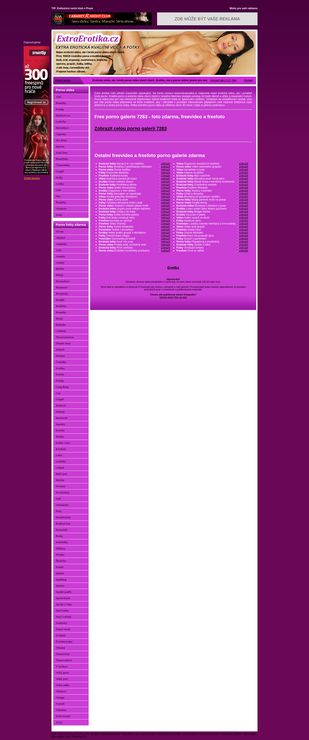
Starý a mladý (63, 616)
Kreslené (61, 449)
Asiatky (60, 262)
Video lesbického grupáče (212, 166)
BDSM (60, 268)
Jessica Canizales (212, 190)
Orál (58, 190)
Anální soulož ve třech (212, 217)
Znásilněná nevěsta (212, 184)
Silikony (60, 548)
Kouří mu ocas (134, 241)
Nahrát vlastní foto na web (173, 297)
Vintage (60, 697)
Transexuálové (64, 660)
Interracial (61, 417)
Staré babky (62, 610)
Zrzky (59, 214)
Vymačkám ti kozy (212, 169)
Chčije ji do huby (134, 211)
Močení (60, 480)
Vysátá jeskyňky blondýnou (134, 196)
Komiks (60, 430)
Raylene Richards (212, 187)
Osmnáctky (62, 504)
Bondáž (60, 299)
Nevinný (60, 486)
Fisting (60, 109)
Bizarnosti (61, 287)
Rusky (59, 536)
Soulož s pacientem (212, 238)
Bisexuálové (63, 281)
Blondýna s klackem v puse (212, 205)
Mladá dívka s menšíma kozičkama (212, 181)
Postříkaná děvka (134, 184)
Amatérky (61, 244)
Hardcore (61, 405)
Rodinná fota (63, 523)
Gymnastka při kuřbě (134, 238)
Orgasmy (61, 134)
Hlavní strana (63, 80)
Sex (68, 736)
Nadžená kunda (134, 175)
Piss (58, 196)
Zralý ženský (63, 716)
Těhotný (60, 647)
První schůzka (134, 247)
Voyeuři (60, 703)
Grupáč (60, 171)
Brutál (59, 318)
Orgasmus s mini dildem (134, 190)
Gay (58, 393)
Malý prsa (61, 473)
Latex (59, 455)
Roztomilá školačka (134, 172)
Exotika (60, 368)
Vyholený (61, 710)
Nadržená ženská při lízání (134, 178)
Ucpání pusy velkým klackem (134, 208)
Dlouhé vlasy (63, 343)
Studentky (61, 623)
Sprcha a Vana (64, 604)
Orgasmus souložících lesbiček (212, 163)
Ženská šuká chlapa (134, 235)
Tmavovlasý (63, 654)
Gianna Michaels (212, 232)
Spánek (60, 573)
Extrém (60, 374)
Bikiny (59, 275)
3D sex (60, 231)
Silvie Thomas (134, 223)
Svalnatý (61, 635)
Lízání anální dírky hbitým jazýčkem (212, 208)
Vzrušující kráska (212, 247)
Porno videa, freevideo (169, 733)
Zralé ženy (62, 152)
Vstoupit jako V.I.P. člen (223, 80)
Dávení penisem (65, 337)
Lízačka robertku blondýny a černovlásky (212, 223)
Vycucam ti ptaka (212, 214)
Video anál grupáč (212, 226)
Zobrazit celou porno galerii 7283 (130, 128)
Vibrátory (61, 208)
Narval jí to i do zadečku (134, 163)
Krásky (60, 436)
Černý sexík (134, 199)
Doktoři (60, 349)
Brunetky (61, 103)
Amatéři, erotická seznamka (105, 733)
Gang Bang (62, 386)
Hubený (60, 411)
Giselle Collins (212, 244)
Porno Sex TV (79, 736)
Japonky (60, 424)
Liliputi (60, 467)
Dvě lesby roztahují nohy (134, 217)
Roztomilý (62, 529)
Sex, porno (127, 733)
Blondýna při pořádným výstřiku (212, 196)
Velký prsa (62, 678)
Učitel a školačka (212, 193)
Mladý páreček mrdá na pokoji (212, 199)
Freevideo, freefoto (231, 733)
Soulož (60, 567)
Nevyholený (63, 492)
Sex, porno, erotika (145, 733)
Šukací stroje (63, 629)
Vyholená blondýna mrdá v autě (134, 202)
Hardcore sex (63, 115)
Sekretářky (62, 542)
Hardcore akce (212, 220)
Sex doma (61, 140)
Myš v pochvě (212, 175)
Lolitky (60, 183)
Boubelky (61, 306)
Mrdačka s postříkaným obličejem (134, 166)
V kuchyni (61, 666)
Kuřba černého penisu (134, 214)
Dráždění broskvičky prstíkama (134, 250)
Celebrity (61, 331)
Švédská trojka (64, 641)
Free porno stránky (209, 733)
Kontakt (248, 80)
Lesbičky (61, 121)
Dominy (60, 355)
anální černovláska (134, 187)
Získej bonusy (32, 178)
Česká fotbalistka (134, 226)
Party (59, 511)
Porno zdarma (190, 733)
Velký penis (62, 672)
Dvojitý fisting (212, 202)
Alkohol (60, 237)
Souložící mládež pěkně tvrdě (134, 205)
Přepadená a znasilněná (212, 241)
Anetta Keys (212, 229)
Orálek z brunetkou (134, 229)
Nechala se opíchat (134, 220)
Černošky (61, 362)
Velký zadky (63, 685)
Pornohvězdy (63, 517)
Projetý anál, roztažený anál (134, 244)
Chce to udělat (212, 250)
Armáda (60, 256)
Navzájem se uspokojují (134, 193)
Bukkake (61, 324)
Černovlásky (63, 165)
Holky (59, 177)
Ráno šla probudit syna (212, 235)
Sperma (60, 146)
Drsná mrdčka (134, 169)
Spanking (61, 579)
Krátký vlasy (63, 442)
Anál (58, 96)
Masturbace (62, 127)
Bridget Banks (212, 211)
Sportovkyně (63, 598)
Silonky (60, 554)
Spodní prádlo (63, 591)
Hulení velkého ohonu (134, 181)
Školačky (61, 202)
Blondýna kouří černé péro (212, 178)
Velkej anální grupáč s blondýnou (134, 232)
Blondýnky (62, 158)
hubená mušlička (212, 172)
